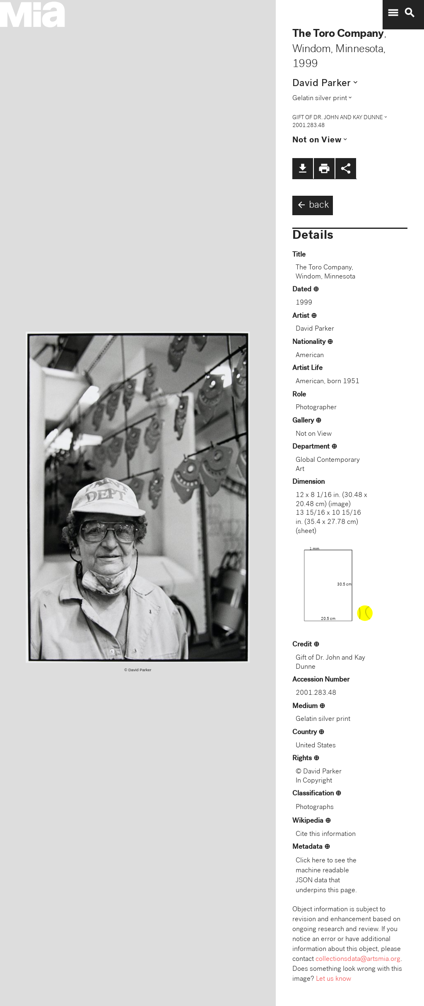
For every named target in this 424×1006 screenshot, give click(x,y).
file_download (302, 168)
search (409, 13)
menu (393, 13)
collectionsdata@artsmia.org (358, 959)
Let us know (333, 979)
